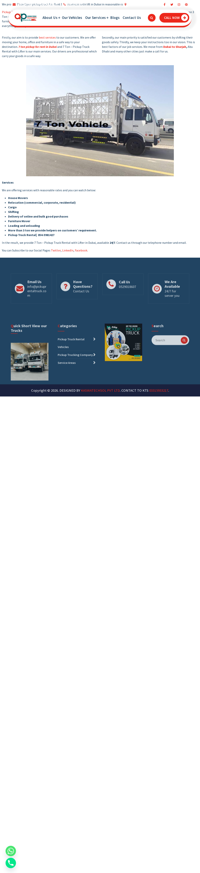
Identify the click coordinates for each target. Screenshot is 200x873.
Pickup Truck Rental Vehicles (71, 358)
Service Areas (67, 378)
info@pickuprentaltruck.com (38, 3)
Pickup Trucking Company (75, 370)
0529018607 (77, 3)
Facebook (81, 250)
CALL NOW (176, 17)
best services (47, 37)
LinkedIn (67, 250)
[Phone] (11, 863)
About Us (50, 17)
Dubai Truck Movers (143, 3)
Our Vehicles (72, 17)
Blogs (115, 17)
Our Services (95, 17)
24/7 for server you (172, 301)
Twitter (56, 250)
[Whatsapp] (11, 851)
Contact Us (132, 17)
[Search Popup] (152, 18)
